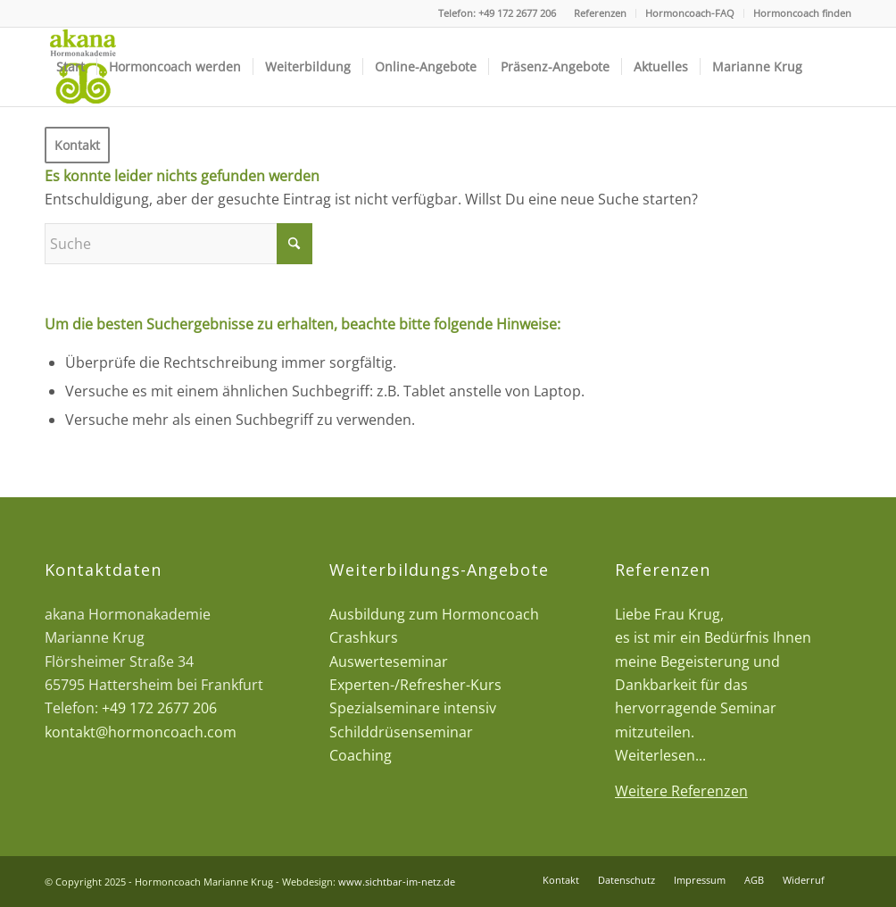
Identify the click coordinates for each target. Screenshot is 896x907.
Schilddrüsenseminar (401, 732)
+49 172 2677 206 (517, 13)
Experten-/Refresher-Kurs (415, 685)
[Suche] (178, 243)
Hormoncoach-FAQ (689, 13)
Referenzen (600, 13)
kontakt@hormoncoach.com (140, 732)
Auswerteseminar (388, 661)
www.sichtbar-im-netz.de (396, 881)
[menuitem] (600, 13)
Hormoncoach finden (802, 13)
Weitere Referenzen (681, 791)
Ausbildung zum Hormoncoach (434, 614)
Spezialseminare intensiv (412, 708)
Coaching (360, 755)
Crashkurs (363, 637)
